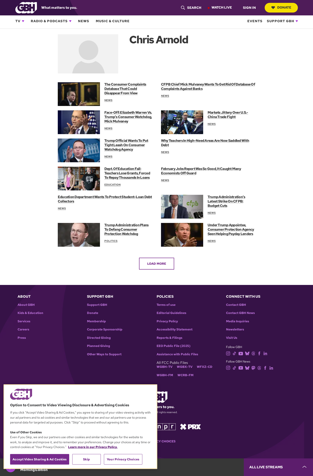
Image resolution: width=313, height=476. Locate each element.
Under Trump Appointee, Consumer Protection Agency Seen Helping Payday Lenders (231, 229)
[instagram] (228, 353)
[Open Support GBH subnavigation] (297, 21)
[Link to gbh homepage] (26, 7)
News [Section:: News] (108, 100)
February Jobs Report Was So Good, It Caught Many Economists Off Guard (201, 170)
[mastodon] (253, 367)
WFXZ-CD (204, 367)
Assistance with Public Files (177, 354)
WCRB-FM (185, 375)
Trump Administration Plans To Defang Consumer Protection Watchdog (126, 229)
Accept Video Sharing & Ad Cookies (40, 459)
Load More (156, 264)
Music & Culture (113, 21)
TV (17, 21)
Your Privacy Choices (123, 459)
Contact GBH (236, 305)
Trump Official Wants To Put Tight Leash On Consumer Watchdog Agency (126, 145)
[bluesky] (247, 353)
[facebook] (259, 353)
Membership (96, 321)
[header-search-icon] (191, 7)
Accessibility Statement (174, 329)
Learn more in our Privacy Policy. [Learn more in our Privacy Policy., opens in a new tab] (93, 447)
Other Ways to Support (104, 354)
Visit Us (231, 338)
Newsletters (235, 329)
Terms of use (166, 305)
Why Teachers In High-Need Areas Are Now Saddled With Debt (205, 142)
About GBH (26, 305)
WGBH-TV (164, 367)
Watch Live (222, 7)
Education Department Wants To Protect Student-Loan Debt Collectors (105, 199)
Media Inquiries (237, 321)
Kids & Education (30, 313)
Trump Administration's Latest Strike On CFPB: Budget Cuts (226, 201)
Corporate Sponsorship (104, 329)
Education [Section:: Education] (112, 184)
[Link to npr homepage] (166, 426)
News (83, 21)
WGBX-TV (184, 367)
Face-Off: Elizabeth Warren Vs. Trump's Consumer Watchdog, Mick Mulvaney (128, 117)
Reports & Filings (169, 338)
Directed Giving (99, 338)
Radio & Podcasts (49, 21)
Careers (23, 329)
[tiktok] (234, 353)
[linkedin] (265, 353)
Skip (86, 459)
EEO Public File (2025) (173, 346)
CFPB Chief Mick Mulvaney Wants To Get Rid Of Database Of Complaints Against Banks (208, 86)
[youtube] (241, 353)
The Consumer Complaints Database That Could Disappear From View (125, 88)
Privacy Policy (167, 321)
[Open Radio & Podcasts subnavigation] (70, 21)
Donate (281, 7)
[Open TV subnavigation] (23, 21)
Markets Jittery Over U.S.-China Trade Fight (228, 114)
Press (22, 338)
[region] (80, 426)
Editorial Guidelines (171, 313)
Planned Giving (98, 346)
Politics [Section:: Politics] (111, 241)
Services (24, 321)
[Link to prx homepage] (190, 426)
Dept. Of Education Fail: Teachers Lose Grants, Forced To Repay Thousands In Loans (127, 173)
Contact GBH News (240, 313)
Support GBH (280, 21)
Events (254, 21)
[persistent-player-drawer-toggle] (278, 467)
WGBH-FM (165, 375)
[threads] (253, 353)
